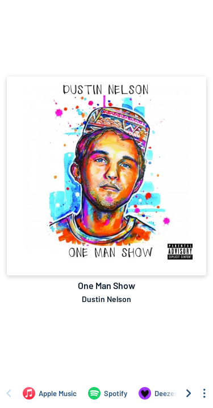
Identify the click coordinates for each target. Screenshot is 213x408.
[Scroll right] (188, 393)
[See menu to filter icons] (204, 393)
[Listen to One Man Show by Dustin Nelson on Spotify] (107, 393)
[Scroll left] (8, 393)
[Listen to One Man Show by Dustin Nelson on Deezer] (158, 393)
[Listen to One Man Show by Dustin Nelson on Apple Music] (49, 393)
